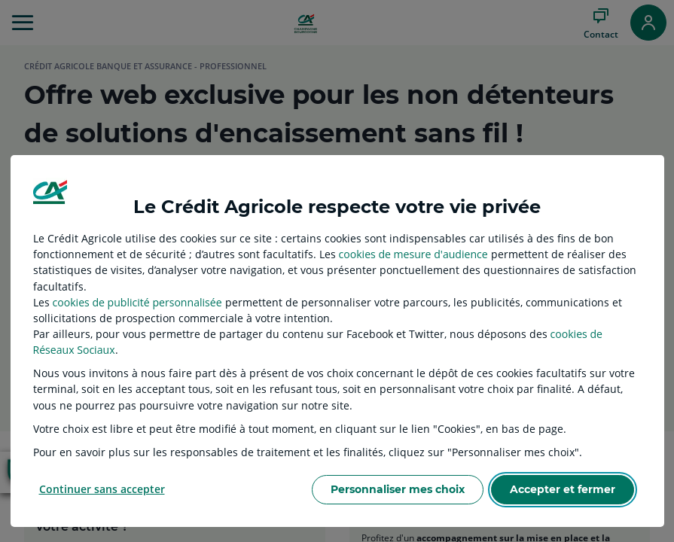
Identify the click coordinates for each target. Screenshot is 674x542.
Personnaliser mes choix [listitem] (398, 489)
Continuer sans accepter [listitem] (102, 489)
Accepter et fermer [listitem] (562, 489)
